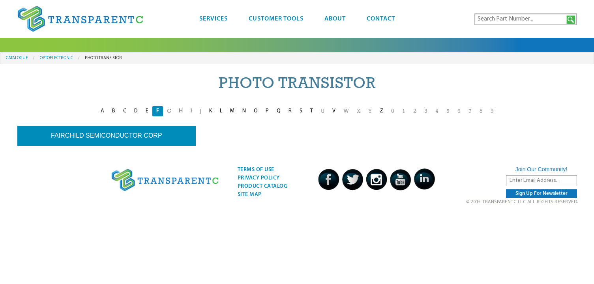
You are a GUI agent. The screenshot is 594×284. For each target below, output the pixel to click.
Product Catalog (263, 186)
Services (213, 19)
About (335, 19)
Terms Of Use (256, 170)
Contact (381, 19)
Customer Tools (276, 19)
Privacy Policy (259, 178)
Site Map (250, 195)
